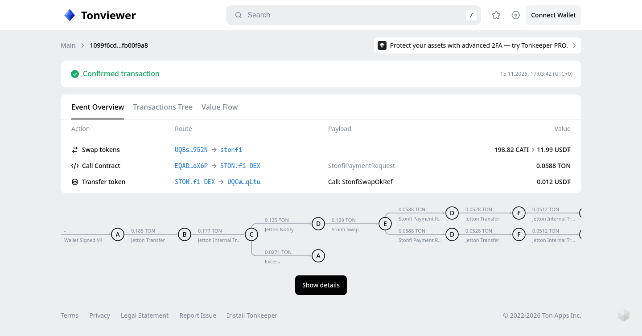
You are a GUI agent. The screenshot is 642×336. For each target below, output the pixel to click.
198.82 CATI (511, 149)
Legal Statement (145, 315)
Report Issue (197, 315)
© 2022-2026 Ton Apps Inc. (542, 315)
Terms (69, 315)
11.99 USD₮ (554, 149)
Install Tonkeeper (252, 315)
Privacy (99, 315)
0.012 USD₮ (554, 181)
